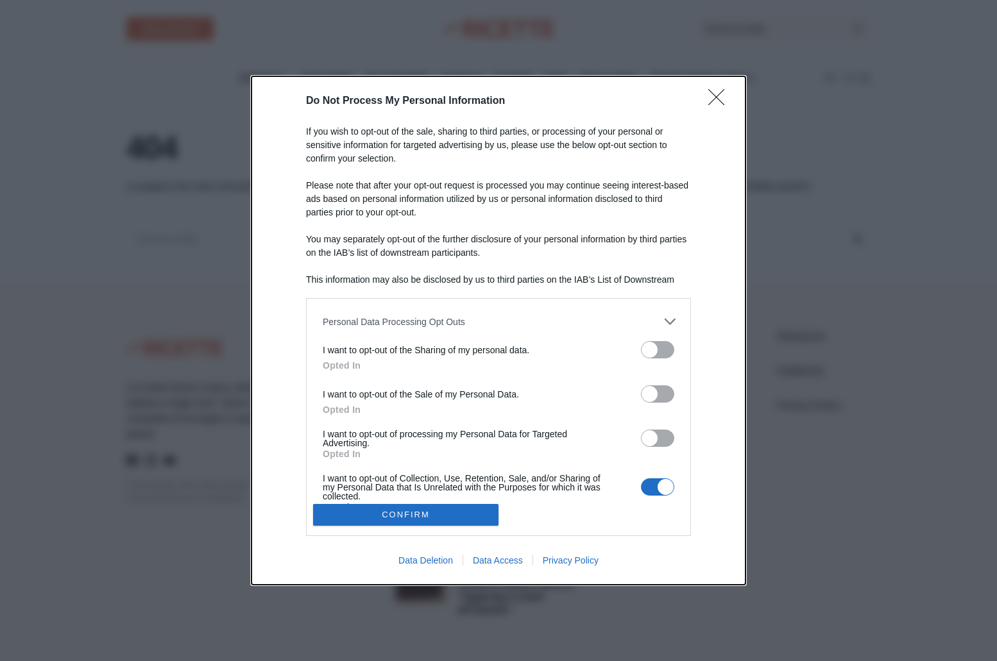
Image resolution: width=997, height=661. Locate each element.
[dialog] (498, 330)
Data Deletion (425, 560)
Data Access (498, 560)
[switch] (657, 349)
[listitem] (498, 321)
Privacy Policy (571, 560)
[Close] (720, 101)
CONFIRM (406, 514)
